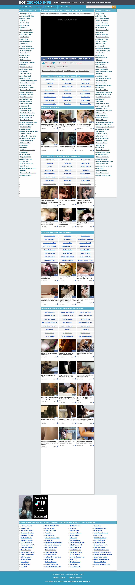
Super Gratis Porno (26, 97)
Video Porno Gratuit (26, 140)
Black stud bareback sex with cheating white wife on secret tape (67, 444)
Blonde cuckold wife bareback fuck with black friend (85, 421)
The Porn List (24, 23)
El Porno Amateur (26, 154)
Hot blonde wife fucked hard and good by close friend (66, 399)
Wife (70, 93)
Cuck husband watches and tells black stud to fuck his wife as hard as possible (67, 346)
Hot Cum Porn (24, 37)
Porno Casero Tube (26, 67)
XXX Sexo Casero (25, 78)
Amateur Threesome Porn (28, 122)
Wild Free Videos (25, 133)
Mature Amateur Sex (26, 41)
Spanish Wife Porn (26, 159)
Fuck (77, 93)
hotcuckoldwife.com (50, 581)
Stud (73, 93)
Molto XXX (23, 147)
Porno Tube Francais (26, 124)
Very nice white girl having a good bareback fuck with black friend (49, 346)
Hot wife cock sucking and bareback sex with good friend (85, 170)
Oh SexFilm (24, 71)
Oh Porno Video (25, 143)
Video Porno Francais (27, 48)
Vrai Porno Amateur (26, 69)
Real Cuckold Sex (26, 127)
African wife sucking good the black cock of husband (49, 268)
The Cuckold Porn (26, 99)
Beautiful (66, 93)
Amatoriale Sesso (26, 108)
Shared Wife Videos (26, 120)
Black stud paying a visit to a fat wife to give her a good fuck (49, 170)
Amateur (81, 93)
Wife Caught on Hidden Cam (29, 131)
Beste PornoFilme (26, 101)
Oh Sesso (23, 27)
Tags (43, 93)
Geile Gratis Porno (26, 104)
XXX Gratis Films (25, 175)
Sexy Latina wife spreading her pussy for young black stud (49, 443)
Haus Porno (24, 57)
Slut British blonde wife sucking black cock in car (67, 268)
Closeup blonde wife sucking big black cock (49, 399)
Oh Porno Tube (25, 55)
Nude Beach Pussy (26, 50)
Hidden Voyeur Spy (26, 30)
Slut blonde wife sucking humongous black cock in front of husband (49, 247)
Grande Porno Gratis (26, 94)
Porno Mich (23, 44)
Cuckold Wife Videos (26, 7)
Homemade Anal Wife (27, 87)
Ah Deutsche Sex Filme (27, 138)
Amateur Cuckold (50, 93)
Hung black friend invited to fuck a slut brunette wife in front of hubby (49, 488)
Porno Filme (24, 145)
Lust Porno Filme (25, 85)
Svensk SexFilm (25, 53)
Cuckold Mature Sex (26, 163)
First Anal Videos (25, 74)
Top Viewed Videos (65, 7)
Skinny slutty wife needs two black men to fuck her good (84, 322)
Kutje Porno (24, 39)
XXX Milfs (23, 170)
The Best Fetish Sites (27, 16)
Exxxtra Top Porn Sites (27, 113)
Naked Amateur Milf (26, 92)
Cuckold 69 (23, 20)
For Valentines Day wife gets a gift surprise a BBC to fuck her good (85, 444)
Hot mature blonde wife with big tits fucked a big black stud (67, 465)
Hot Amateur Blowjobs (27, 62)
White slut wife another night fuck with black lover (84, 192)
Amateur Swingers (26, 46)
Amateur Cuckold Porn (27, 83)
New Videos (39, 7)
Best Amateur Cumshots (28, 90)
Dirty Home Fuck (25, 34)
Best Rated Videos (50, 7)
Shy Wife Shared (25, 76)
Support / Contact (59, 577)
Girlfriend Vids (24, 25)
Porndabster (24, 152)
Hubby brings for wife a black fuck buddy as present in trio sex (67, 171)
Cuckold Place (24, 161)
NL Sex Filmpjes (25, 129)
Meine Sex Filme (25, 106)
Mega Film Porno (25, 157)
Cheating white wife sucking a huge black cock (49, 322)
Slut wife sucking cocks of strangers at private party (66, 421)
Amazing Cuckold (25, 14)
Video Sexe (23, 64)
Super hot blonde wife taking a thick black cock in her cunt (85, 487)
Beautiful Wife (59, 93)
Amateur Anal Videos (27, 115)
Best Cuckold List (26, 110)
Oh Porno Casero (25, 60)
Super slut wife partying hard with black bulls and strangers (67, 192)
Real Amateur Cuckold (62, 89)
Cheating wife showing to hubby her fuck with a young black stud (84, 247)
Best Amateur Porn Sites (28, 173)
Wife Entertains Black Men (28, 80)
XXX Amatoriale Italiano (27, 150)
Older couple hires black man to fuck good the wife (85, 465)
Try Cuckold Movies (26, 32)
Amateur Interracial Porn (28, 168)
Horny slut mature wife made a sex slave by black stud (67, 487)
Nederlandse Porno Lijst (28, 136)
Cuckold (86, 93)
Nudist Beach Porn (26, 117)
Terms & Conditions (75, 577)
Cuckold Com (24, 166)
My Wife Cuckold (25, 18)
